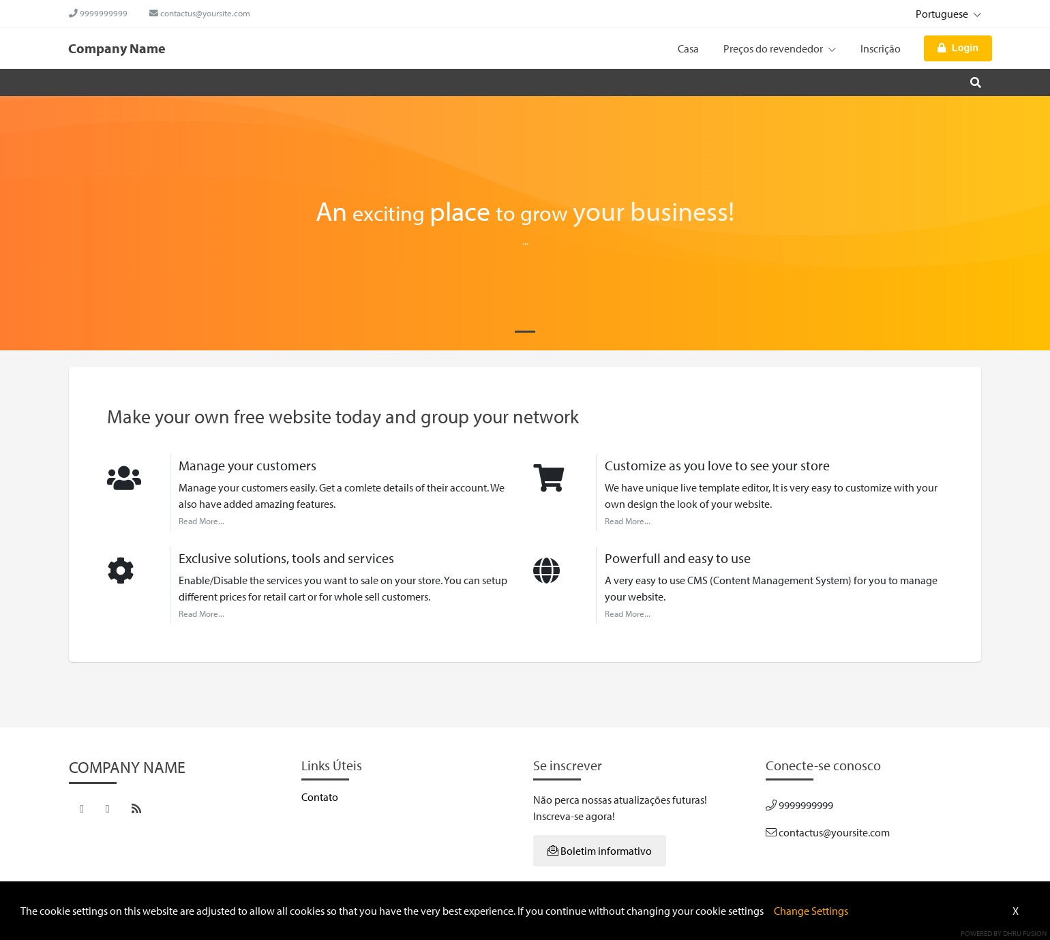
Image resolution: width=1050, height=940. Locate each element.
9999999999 (98, 12)
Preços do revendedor (779, 48)
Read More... (201, 520)
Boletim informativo (600, 851)
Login (957, 47)
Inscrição (880, 48)
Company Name (117, 48)
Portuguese (942, 13)
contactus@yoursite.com (199, 12)
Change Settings (811, 911)
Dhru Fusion (1025, 933)
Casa (688, 48)
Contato (319, 797)
